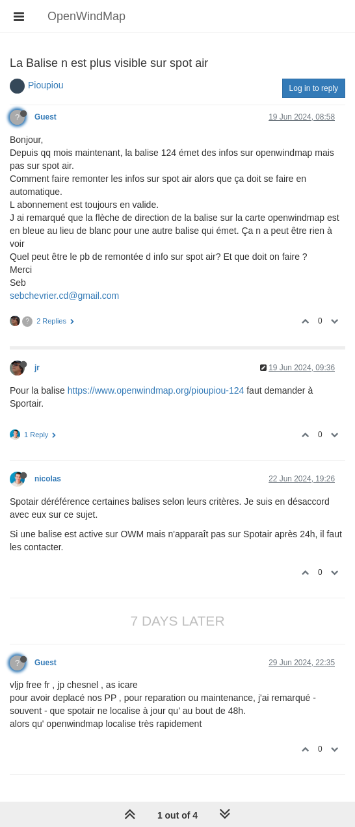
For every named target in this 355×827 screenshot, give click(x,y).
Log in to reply (313, 88)
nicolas (47, 478)
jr (37, 367)
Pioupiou (46, 85)
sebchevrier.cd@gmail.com (64, 295)
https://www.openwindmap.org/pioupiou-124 (156, 390)
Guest (45, 116)
